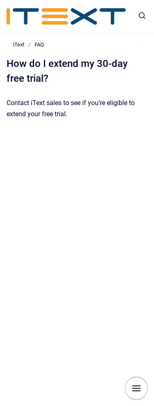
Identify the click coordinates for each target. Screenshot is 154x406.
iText (18, 44)
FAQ (39, 44)
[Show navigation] (136, 388)
